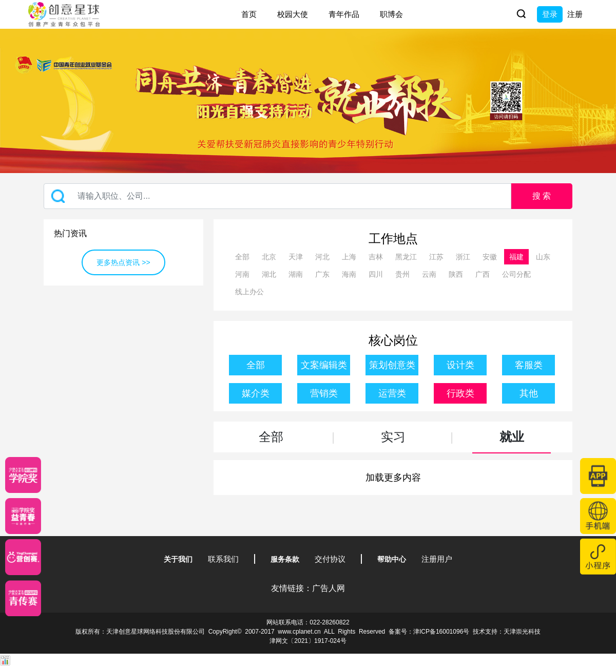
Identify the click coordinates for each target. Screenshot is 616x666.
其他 (528, 393)
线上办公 (249, 292)
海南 (349, 274)
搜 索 (541, 196)
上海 (349, 257)
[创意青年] (23, 598)
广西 (482, 274)
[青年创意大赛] (23, 516)
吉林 (376, 257)
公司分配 (516, 274)
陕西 (456, 274)
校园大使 (292, 14)
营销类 (324, 393)
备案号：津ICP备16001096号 (429, 631)
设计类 (460, 365)
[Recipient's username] (277, 196)
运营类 (392, 393)
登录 (549, 14)
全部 (242, 257)
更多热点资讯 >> (123, 262)
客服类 (529, 365)
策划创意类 (392, 365)
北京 (269, 257)
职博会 (391, 14)
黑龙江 (406, 257)
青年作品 (344, 14)
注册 (575, 14)
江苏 (436, 257)
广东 (322, 274)
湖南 (295, 274)
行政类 (460, 393)
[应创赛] (23, 557)
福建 (516, 257)
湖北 (269, 274)
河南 (242, 274)
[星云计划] (23, 475)
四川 (376, 274)
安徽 (490, 257)
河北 (322, 257)
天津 (295, 257)
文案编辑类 (324, 365)
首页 (249, 14)
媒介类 (256, 393)
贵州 (402, 274)
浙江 (463, 257)
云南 (429, 274)
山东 (543, 257)
